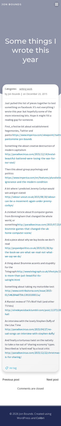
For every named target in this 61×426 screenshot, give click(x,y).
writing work (25, 88)
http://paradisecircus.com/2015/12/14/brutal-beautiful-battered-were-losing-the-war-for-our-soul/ (30, 158)
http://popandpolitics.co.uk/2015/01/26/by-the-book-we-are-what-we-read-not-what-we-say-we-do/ (29, 252)
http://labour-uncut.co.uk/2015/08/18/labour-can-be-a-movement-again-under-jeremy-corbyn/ (30, 201)
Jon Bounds (14, 93)
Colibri (40, 418)
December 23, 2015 (36, 93)
